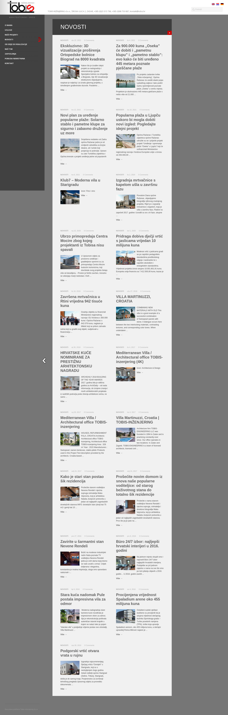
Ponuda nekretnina (15, 58)
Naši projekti (11, 35)
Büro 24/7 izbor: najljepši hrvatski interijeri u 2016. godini (137, 546)
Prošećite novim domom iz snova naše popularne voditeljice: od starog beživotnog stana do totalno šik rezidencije (139, 486)
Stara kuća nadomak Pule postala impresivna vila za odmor (83, 599)
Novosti (9, 39)
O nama (8, 25)
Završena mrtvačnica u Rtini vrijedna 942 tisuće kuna (81, 301)
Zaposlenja (10, 54)
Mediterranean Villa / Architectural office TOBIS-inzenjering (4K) (139, 357)
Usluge (8, 30)
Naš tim (9, 49)
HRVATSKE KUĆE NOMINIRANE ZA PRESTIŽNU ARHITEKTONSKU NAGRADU (76, 362)
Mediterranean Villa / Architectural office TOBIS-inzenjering (83, 422)
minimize (169, 33)
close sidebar (44, 361)
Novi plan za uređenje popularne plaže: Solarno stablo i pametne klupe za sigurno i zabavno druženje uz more (83, 124)
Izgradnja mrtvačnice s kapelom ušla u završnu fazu (136, 184)
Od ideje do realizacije (16, 44)
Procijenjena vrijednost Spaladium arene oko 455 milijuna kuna (138, 599)
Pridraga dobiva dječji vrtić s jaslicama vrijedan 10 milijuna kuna (139, 240)
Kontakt (9, 63)
